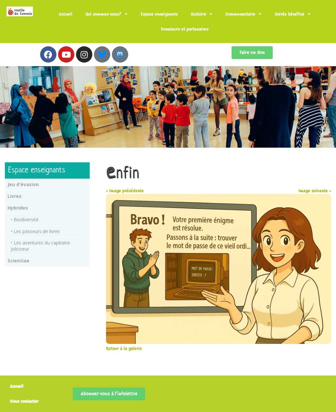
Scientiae (18, 261)
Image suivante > (314, 190)
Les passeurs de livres (37, 231)
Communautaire (243, 14)
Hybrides (18, 208)
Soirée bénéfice (293, 14)
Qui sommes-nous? (106, 14)
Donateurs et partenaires (184, 29)
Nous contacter (24, 401)
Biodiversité (26, 219)
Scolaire (201, 14)
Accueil (65, 14)
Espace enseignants (159, 14)
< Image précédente (125, 190)
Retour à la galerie (124, 348)
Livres (15, 196)
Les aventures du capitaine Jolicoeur (40, 246)
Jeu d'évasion (23, 184)
